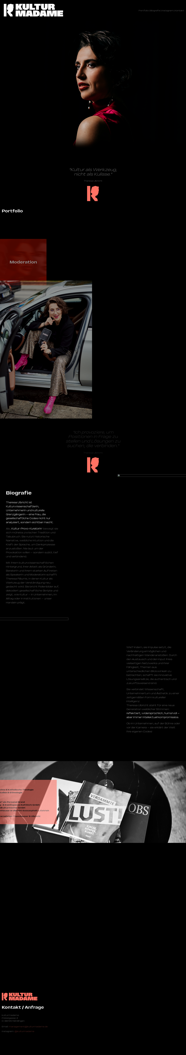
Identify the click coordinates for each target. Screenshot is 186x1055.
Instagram (167, 10)
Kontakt (179, 10)
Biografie (155, 10)
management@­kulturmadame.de (28, 1026)
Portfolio (144, 10)
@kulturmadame (24, 1031)
